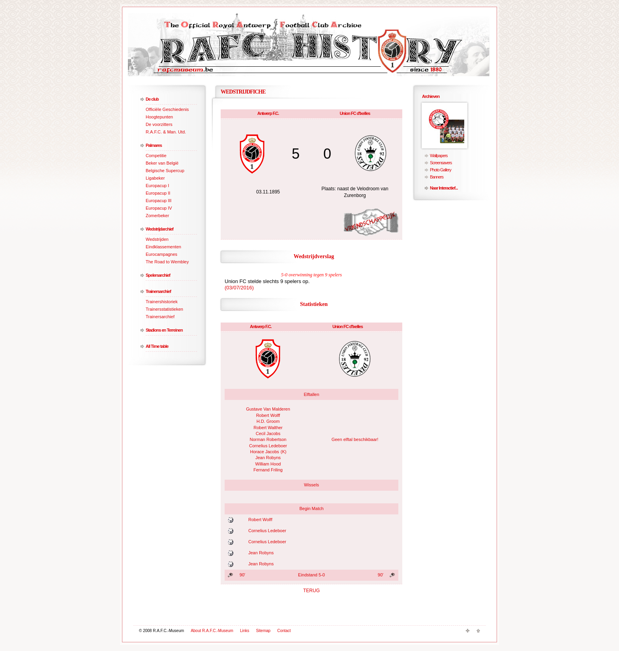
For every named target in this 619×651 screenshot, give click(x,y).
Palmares (154, 145)
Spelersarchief (158, 275)
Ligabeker (155, 178)
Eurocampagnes (161, 254)
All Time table (157, 346)
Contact (284, 630)
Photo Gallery (440, 169)
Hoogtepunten (159, 116)
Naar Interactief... (444, 188)
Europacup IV (159, 208)
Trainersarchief (158, 291)
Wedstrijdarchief (159, 229)
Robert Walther (268, 427)
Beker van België (162, 163)
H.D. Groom (268, 421)
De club (152, 99)
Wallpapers (439, 155)
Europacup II (158, 193)
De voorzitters (159, 124)
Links (244, 630)
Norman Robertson (268, 439)
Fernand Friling (268, 469)
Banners (436, 176)
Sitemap (263, 630)
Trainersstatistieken (164, 309)
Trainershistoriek (162, 301)
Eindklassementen (163, 246)
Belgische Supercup (165, 170)
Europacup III (158, 200)
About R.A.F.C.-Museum (212, 630)
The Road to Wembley (167, 261)
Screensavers (441, 162)
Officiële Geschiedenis (167, 109)
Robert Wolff (268, 415)
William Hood (268, 464)
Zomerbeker (157, 215)
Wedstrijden (157, 239)
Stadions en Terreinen (164, 330)
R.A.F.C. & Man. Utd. (166, 131)
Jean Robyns (268, 457)
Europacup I (157, 185)
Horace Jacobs (264, 451)
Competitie (156, 155)
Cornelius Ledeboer (268, 445)
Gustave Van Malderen (268, 409)
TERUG (311, 590)
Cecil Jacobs (268, 433)
